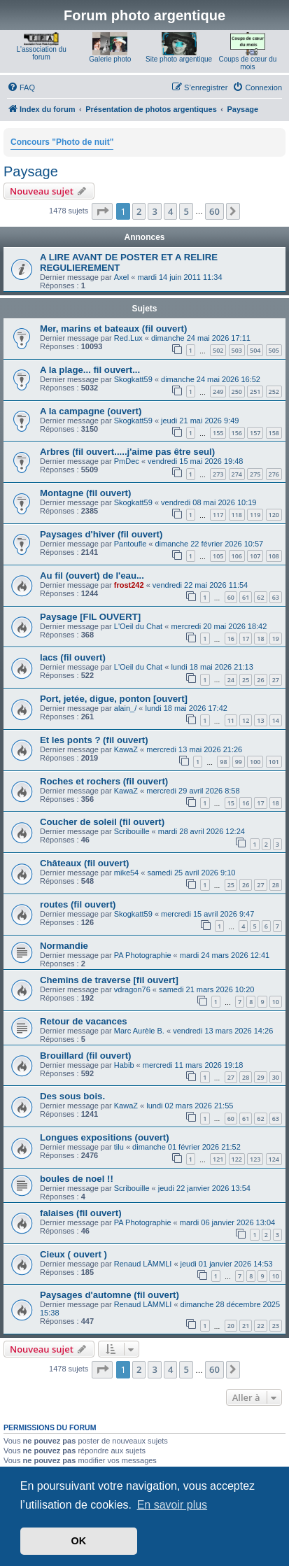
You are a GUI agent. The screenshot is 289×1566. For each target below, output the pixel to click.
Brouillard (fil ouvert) (85, 1055)
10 (275, 1001)
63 (275, 597)
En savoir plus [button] (172, 1505)
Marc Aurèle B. (139, 1031)
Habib (124, 1065)
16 (230, 638)
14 (275, 720)
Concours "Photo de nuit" (61, 142)
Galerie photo (110, 59)
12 (245, 720)
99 (238, 761)
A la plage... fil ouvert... (90, 370)
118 (237, 514)
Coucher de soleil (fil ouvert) (102, 822)
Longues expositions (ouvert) (104, 1137)
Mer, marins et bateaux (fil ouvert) (113, 328)
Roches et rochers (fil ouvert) (104, 781)
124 (274, 1159)
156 (237, 432)
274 (237, 474)
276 (274, 474)
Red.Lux (128, 338)
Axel (121, 277)
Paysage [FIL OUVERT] (90, 617)
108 (274, 555)
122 (237, 1159)
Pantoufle (130, 543)
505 (274, 350)
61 (245, 597)
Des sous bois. (72, 1096)
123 (255, 1159)
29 (260, 1077)
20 (230, 1325)
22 (260, 1325)
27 (275, 679)
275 (255, 474)
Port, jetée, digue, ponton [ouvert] (114, 698)
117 (218, 514)
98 (223, 761)
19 (275, 638)
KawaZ (126, 749)
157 (255, 432)
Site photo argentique (179, 59)
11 (230, 720)
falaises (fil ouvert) (81, 1213)
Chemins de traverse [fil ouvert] (109, 980)
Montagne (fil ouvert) (85, 493)
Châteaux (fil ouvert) (84, 863)
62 (260, 597)
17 (245, 638)
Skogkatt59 (133, 379)
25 (245, 679)
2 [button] (138, 211)
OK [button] (79, 1540)
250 (237, 391)
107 (255, 555)
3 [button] (154, 211)
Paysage (30, 171)
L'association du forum (41, 53)
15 (230, 802)
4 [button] (170, 211)
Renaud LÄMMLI (143, 1264)
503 (237, 350)
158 (274, 432)
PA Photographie (142, 955)
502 (218, 350)
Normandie (64, 945)
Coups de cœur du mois (247, 63)
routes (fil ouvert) (77, 904)
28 (275, 884)
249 (218, 391)
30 (275, 1077)
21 (245, 1325)
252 (274, 391)
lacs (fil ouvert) (73, 657)
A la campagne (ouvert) (90, 411)
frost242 (129, 585)
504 (255, 350)
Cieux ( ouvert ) (73, 1254)
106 (237, 555)
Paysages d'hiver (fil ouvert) (101, 534)
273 (218, 474)
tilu (119, 1147)
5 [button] (185, 211)
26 (260, 679)
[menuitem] (21, 87)
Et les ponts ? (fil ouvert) (94, 740)
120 (274, 514)
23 (275, 1325)
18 (260, 638)
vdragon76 (132, 989)
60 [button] (214, 211)
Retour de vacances (83, 1021)
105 (218, 555)
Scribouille (132, 831)
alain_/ (125, 708)
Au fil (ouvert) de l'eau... (92, 575)
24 (230, 679)
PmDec (126, 461)
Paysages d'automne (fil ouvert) (109, 1295)
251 (255, 391)
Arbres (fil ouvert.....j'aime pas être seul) (127, 451)
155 (218, 432)
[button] (102, 211)
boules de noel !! (76, 1178)
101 (274, 761)
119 (255, 514)
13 (260, 720)
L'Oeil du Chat (138, 626)
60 (230, 597)
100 (255, 761)
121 (218, 1159)
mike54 (126, 872)
